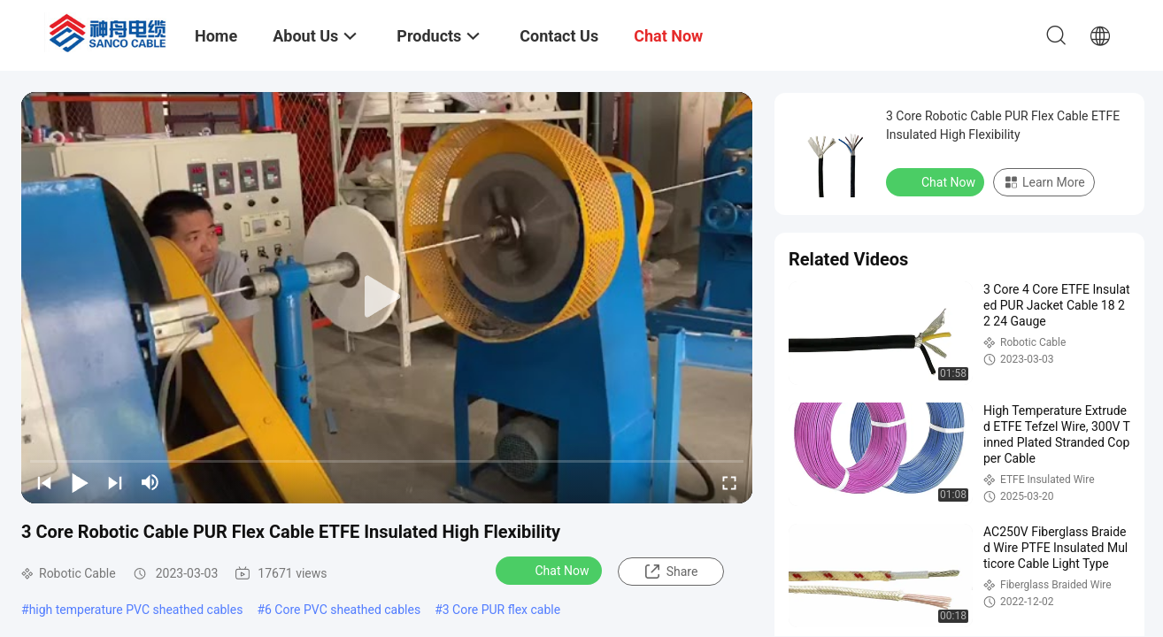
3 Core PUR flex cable (501, 609)
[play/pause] (79, 482)
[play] (387, 297)
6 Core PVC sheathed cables (342, 609)
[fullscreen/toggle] (729, 482)
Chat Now (550, 570)
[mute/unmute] (150, 482)
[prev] (44, 482)
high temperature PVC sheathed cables (136, 609)
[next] (115, 482)
